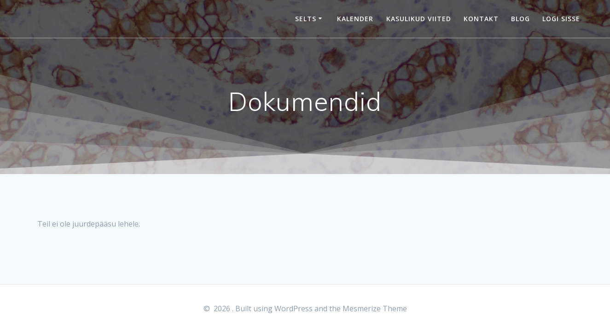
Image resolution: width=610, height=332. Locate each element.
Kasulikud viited (418, 18)
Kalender (355, 18)
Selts (305, 18)
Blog (520, 18)
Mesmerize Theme (375, 308)
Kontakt (481, 18)
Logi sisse (561, 18)
